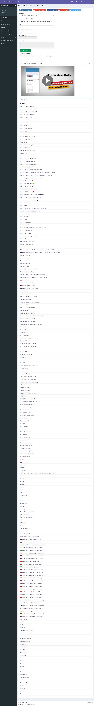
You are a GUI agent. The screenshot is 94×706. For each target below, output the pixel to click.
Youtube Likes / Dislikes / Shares (27, 150)
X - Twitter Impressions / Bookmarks (28, 346)
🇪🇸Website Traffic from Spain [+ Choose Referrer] (31, 586)
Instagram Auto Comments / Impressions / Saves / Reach (33, 227)
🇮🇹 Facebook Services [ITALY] (26, 280)
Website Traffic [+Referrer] (26, 533)
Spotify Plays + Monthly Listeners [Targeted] (30, 401)
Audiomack (22, 652)
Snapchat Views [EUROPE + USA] (27, 453)
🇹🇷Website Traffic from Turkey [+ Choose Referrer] (31, 589)
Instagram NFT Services (25, 233)
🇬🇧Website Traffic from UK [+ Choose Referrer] (30, 539)
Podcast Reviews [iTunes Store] (27, 511)
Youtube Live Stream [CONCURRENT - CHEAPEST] (31, 324)
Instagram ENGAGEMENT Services (27, 161)
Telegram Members (24, 385)
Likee (21, 658)
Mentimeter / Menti (24, 682)
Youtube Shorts (23, 291)
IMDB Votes (22, 525)
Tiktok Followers (24, 362)
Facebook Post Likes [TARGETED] (27, 136)
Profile (4, 8)
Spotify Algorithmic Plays (26, 407)
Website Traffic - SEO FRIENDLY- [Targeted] (29, 536)
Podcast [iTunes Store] (25, 509)
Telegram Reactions (24, 387)
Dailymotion (23, 484)
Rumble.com (23, 644)
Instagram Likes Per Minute (26, 230)
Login (3, 15)
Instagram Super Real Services (27, 167)
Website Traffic (23, 531)
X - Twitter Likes (23, 332)
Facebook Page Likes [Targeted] (27, 241)
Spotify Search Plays (25, 437)
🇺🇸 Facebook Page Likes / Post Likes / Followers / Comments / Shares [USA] (37, 249)
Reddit (21, 663)
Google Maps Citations (25, 641)
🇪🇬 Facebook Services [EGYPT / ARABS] (29, 288)
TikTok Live (22, 371)
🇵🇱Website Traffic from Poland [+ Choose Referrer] (31, 583)
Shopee (22, 666)
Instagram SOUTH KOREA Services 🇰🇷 (28, 189)
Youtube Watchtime (24, 305)
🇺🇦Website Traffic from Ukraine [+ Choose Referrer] (31, 567)
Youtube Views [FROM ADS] (26, 299)
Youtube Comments (24, 310)
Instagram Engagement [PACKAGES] (28, 158)
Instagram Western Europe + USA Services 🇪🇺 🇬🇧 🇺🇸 (32, 194)
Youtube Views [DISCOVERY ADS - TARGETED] (30, 302)
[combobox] (36, 15)
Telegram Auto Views (25, 390)
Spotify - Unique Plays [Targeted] (27, 398)
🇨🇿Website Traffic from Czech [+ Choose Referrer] (31, 575)
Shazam (22, 478)
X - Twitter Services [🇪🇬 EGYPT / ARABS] (29, 338)
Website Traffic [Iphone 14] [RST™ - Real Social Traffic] (32, 608)
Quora (21, 633)
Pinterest (22, 476)
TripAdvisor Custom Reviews (26, 630)
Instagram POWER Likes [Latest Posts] (28, 164)
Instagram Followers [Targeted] (27, 145)
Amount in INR (22, 35)
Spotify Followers (24, 426)
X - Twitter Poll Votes (24, 340)
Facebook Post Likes (25, 255)
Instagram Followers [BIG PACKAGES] (28, 111)
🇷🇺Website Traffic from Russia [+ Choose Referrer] (31, 564)
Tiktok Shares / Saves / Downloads (28, 379)
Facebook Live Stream (25, 266)
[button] (18, 2)
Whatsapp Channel (24, 134)
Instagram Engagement (25, 222)
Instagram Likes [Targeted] (26, 128)
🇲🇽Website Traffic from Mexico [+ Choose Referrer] (31, 569)
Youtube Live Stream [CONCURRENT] (28, 321)
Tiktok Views (23, 357)
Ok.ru (21, 669)
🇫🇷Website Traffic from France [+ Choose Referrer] (31, 558)
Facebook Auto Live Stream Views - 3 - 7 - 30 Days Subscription (34, 277)
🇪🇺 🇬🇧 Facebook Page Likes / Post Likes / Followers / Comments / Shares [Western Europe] (40, 252)
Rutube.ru (22, 627)
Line (21, 691)
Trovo (21, 693)
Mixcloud (22, 506)
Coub (21, 671)
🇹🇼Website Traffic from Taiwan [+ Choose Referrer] (31, 597)
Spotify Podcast (24, 418)
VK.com (22, 481)
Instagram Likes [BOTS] (25, 139)
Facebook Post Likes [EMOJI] (26, 244)
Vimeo (21, 500)
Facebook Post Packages (26, 258)
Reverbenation (23, 503)
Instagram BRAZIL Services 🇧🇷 (27, 183)
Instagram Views (24, 123)
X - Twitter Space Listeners (26, 354)
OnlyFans (22, 622)
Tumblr (21, 489)
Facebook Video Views (25, 263)
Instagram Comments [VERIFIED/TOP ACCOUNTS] (31, 169)
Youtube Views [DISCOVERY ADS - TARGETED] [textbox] (29, 15)
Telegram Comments (25, 396)
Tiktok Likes (23, 360)
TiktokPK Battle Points (25, 374)
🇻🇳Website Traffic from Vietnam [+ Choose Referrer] (31, 572)
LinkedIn (22, 459)
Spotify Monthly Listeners (26, 431)
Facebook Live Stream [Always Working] (29, 269)
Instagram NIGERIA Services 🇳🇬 (27, 186)
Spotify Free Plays (24, 434)
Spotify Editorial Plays (25, 409)
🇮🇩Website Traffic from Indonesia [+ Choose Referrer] (32, 553)
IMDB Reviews (23, 522)
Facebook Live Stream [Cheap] (27, 271)
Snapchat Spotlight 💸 (25, 456)
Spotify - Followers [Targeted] (27, 415)
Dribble (22, 685)
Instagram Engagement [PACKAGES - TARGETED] (30, 178)
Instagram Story (23, 219)
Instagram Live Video (25, 225)
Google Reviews (24, 636)
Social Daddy (32, 704)
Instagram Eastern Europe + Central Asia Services (31, 197)
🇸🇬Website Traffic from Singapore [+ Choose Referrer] (32, 594)
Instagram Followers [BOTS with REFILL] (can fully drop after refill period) (36, 175)
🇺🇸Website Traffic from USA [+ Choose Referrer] (31, 542)
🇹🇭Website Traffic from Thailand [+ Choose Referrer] (32, 600)
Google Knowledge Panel (26, 638)
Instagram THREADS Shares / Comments (29, 120)
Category (21, 13)
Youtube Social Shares (25, 528)
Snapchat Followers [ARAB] (26, 445)
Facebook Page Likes (25, 238)
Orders (4, 10)
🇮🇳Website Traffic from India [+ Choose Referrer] (31, 547)
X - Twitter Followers (24, 327)
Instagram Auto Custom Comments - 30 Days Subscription (33, 208)
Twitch (21, 492)
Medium (22, 487)
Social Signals (23, 647)
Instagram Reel (23, 205)
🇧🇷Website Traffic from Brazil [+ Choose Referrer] (31, 550)
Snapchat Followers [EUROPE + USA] (28, 451)
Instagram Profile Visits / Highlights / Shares (30, 211)
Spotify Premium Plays (25, 420)
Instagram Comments (25, 147)
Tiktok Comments (24, 368)
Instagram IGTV (23, 203)
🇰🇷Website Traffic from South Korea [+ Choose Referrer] (32, 545)
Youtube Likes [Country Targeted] (27, 307)
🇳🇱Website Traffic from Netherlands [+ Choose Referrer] (32, 580)
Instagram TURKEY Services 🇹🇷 (27, 191)
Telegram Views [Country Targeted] (28, 393)
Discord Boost (23, 619)
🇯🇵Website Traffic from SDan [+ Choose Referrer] (31, 602)
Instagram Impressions (25, 214)
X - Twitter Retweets (24, 335)
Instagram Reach (24, 131)
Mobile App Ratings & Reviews (27, 517)
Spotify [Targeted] (24, 440)
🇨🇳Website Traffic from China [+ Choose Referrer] (31, 591)
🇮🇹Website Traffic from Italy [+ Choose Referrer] (31, 578)
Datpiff (21, 498)
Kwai (21, 680)
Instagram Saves (24, 216)
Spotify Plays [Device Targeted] (27, 404)
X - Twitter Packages (24, 329)
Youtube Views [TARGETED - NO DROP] (28, 296)
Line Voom (22, 688)
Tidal (21, 520)
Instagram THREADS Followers (27, 114)
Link (20, 24)
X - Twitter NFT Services (25, 351)
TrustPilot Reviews (24, 677)
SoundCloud (23, 470)
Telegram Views (23, 153)
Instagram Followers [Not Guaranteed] (28, 109)
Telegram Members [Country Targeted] (29, 382)
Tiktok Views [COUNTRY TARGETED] (28, 376)
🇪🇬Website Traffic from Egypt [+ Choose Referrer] (31, 611)
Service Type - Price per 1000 (26, 18)
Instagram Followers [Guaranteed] (28, 106)
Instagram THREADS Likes (26, 117)
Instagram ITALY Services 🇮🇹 (26, 180)
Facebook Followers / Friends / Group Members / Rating (32, 274)
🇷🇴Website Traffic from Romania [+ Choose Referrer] (32, 616)
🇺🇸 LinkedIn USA (23, 462)
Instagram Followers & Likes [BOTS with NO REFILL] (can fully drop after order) (37, 172)
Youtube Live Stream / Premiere (27, 313)
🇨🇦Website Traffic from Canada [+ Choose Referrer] (31, 561)
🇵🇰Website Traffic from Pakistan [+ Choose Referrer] (32, 605)
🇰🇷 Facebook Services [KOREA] (27, 282)
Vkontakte (22, 649)
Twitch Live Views (24, 495)
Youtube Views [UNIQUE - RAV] (26, 294)
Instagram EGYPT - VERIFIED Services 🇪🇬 (29, 200)
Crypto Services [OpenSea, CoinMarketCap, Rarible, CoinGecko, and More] (37, 473)
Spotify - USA (23, 423)
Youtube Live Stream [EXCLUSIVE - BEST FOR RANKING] (32, 316)
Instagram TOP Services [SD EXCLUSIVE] (29, 236)
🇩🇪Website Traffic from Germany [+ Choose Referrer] (32, 556)
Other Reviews (23, 674)
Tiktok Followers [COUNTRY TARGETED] (28, 365)
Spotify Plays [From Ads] (25, 412)
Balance (4, 12)
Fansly (21, 624)
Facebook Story (23, 260)
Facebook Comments (25, 247)
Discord (22, 467)
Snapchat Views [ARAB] (25, 448)
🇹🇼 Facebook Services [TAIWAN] (27, 285)
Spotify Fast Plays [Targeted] (26, 442)
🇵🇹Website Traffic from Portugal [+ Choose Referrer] (32, 613)
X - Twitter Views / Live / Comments (28, 343)
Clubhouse (22, 465)
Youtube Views (23, 142)
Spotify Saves (23, 429)
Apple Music (23, 655)
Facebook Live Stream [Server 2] (27, 318)
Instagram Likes (23, 125)
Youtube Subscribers (25, 156)
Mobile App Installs (24, 514)
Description (22, 41)
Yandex (21, 660)
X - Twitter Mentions (24, 349)
